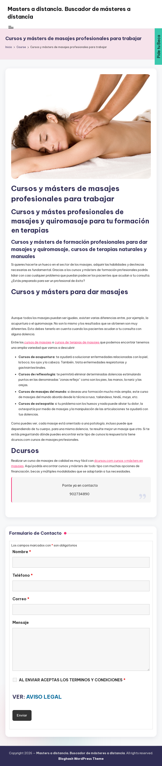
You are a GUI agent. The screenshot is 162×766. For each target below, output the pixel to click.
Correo (20, 599)
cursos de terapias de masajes (77, 342)
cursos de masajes (37, 342)
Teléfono (22, 575)
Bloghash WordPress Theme (81, 759)
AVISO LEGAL (44, 697)
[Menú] (10, 27)
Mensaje (20, 622)
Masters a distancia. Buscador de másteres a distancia (69, 13)
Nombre (21, 552)
